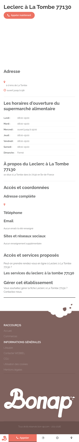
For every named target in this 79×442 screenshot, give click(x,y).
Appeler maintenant (19, 15)
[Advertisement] (39, 43)
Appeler (22, 438)
